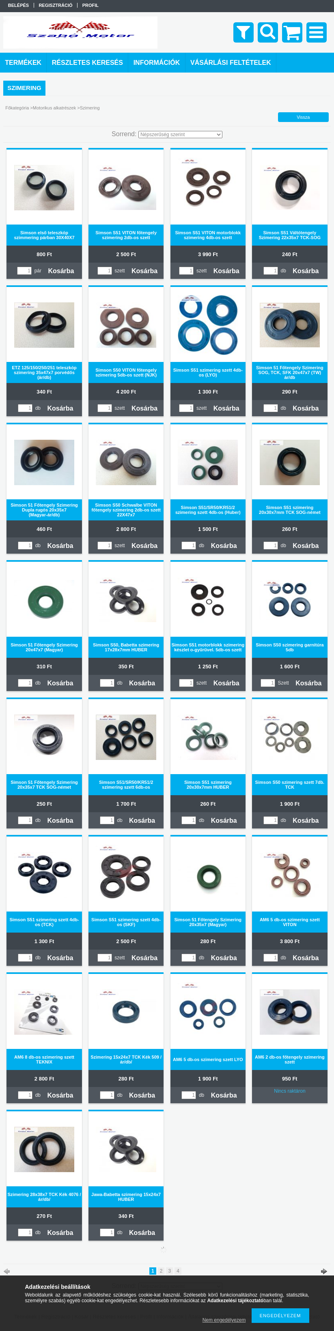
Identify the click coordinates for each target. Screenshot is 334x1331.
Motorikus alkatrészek (54, 107)
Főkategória (17, 107)
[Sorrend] (180, 134)
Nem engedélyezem (224, 1320)
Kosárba (61, 270)
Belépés (18, 5)
